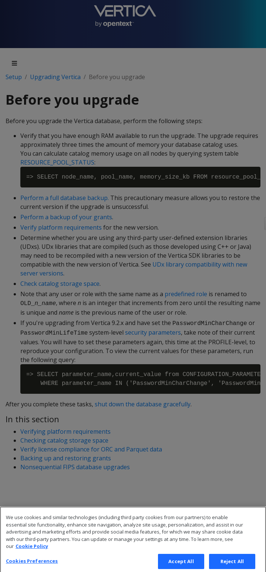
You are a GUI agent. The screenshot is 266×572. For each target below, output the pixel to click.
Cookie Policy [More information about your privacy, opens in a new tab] (32, 549)
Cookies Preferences (32, 564)
